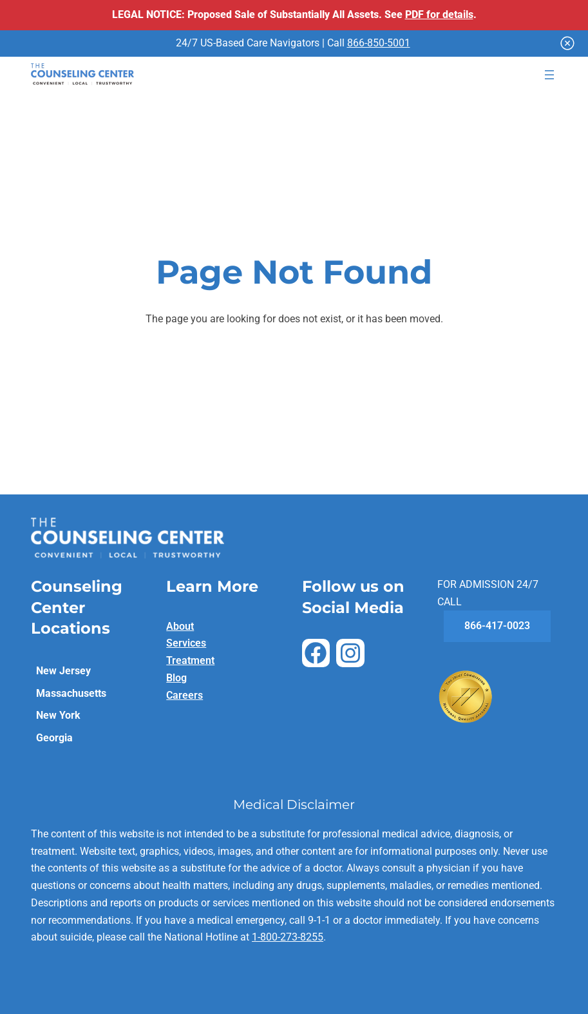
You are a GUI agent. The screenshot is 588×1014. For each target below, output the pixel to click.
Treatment (190, 660)
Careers (184, 695)
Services (186, 643)
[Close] (567, 43)
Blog (176, 678)
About (180, 626)
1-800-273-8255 (287, 937)
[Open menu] (549, 75)
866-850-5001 (378, 43)
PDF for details (439, 14)
